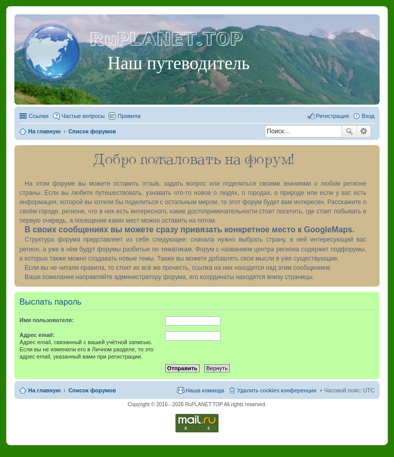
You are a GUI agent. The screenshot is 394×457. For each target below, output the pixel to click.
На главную (44, 390)
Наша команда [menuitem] (205, 390)
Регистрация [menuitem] (332, 116)
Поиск (349, 131)
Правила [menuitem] (129, 116)
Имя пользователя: (46, 320)
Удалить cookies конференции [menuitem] (277, 390)
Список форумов (92, 390)
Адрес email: (37, 335)
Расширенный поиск (364, 131)
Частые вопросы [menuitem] (83, 116)
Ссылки (39, 116)
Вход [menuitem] (368, 116)
